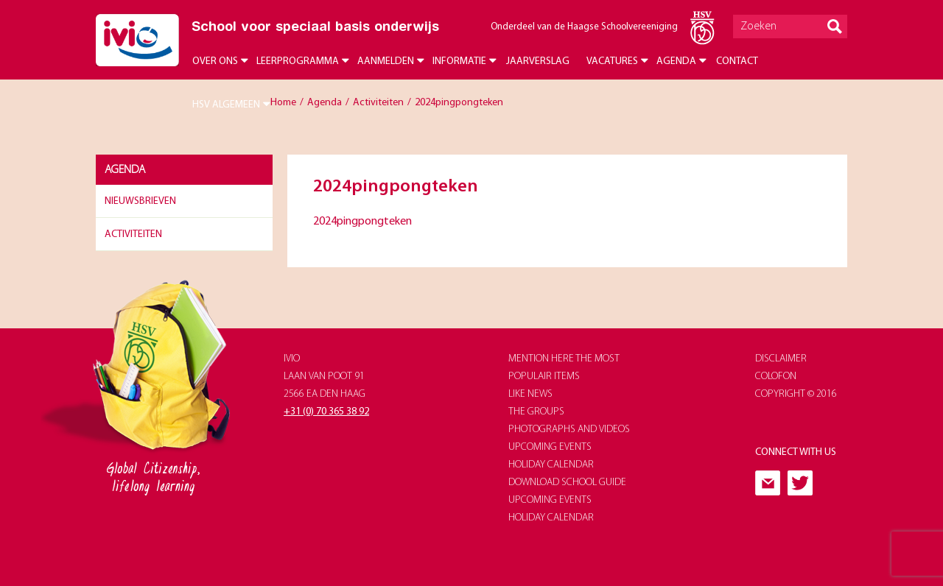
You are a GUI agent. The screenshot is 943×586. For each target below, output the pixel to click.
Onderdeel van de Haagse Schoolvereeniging (584, 27)
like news (530, 394)
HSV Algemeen (226, 104)
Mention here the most (564, 358)
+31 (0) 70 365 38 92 (326, 411)
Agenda (676, 61)
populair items (544, 376)
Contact (737, 61)
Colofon (775, 376)
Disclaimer (781, 358)
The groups (536, 411)
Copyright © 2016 (796, 394)
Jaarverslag (537, 61)
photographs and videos (569, 429)
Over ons (215, 61)
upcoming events (550, 447)
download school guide (567, 482)
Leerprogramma (297, 61)
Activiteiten (133, 234)
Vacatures (612, 61)
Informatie (459, 61)
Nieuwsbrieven (140, 201)
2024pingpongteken (362, 221)
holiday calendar (551, 464)
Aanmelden (385, 61)
